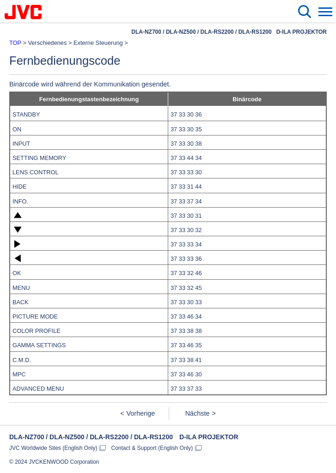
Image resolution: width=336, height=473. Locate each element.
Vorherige (141, 413)
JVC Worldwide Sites (53, 448)
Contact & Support (152, 448)
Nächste (197, 413)
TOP (15, 42)
